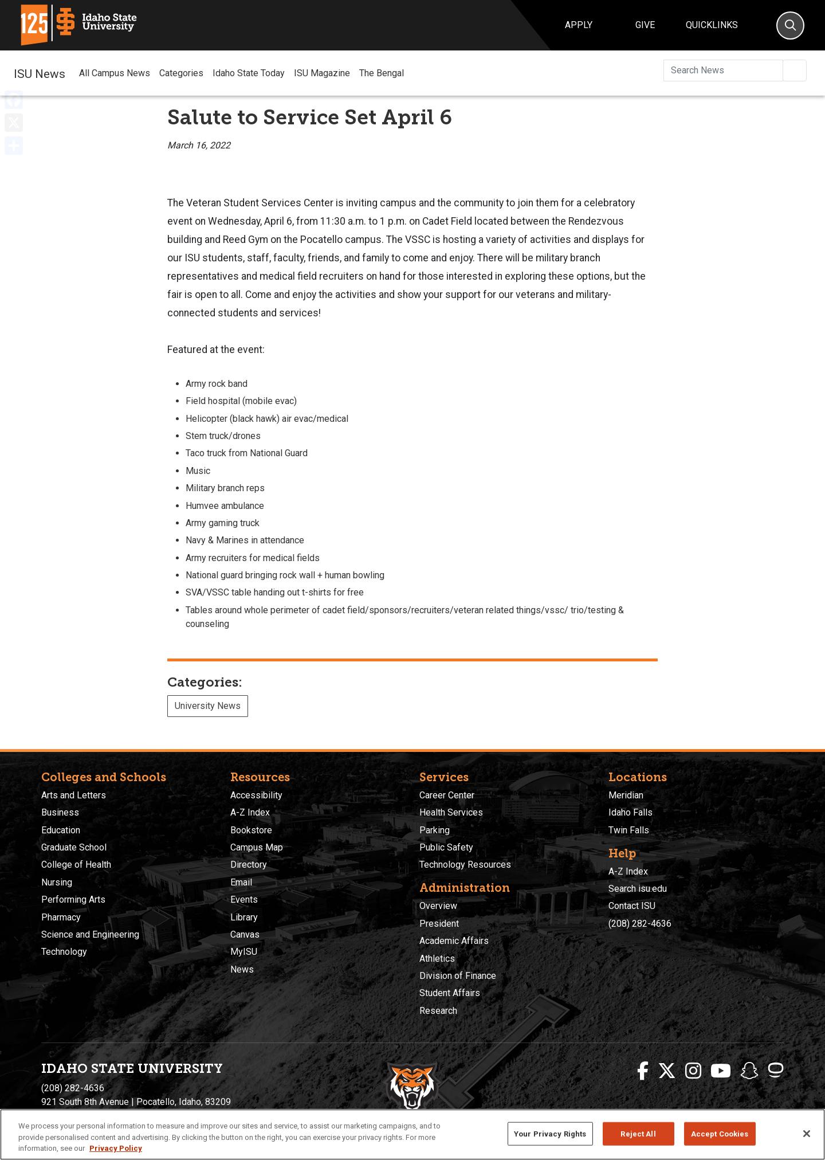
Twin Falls (628, 830)
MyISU (243, 951)
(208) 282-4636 (639, 923)
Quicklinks (712, 24)
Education (60, 830)
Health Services (451, 812)
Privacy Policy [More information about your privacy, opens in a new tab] (115, 1148)
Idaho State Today (249, 73)
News (242, 969)
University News (208, 705)
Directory (248, 864)
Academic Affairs (454, 940)
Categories (181, 73)
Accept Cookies (720, 1133)
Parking (434, 830)
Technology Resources (465, 864)
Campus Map (256, 847)
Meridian (625, 795)
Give (645, 24)
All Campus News (114, 73)
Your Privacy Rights (550, 1133)
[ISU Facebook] (643, 1071)
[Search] (790, 25)
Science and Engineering (90, 934)
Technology (64, 951)
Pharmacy (61, 917)
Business (60, 812)
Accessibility (256, 795)
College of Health (76, 864)
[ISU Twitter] (667, 1071)
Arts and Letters (73, 795)
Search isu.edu (637, 888)
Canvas (245, 934)
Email (241, 882)
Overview (438, 905)
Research (438, 1010)
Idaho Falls (630, 812)
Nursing (56, 882)
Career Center (446, 795)
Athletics (437, 958)
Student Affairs (449, 992)
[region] (412, 1134)
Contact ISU (631, 905)
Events (244, 899)
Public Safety (446, 847)
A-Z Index (250, 812)
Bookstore (251, 830)
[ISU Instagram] (693, 1071)
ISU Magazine (322, 73)
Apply (578, 24)
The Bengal (381, 73)
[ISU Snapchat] (749, 1071)
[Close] (806, 1133)
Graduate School (74, 847)
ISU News (39, 73)
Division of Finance (457, 975)
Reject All (637, 1133)
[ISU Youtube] (720, 1071)
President (439, 923)
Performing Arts (73, 899)
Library (244, 917)
